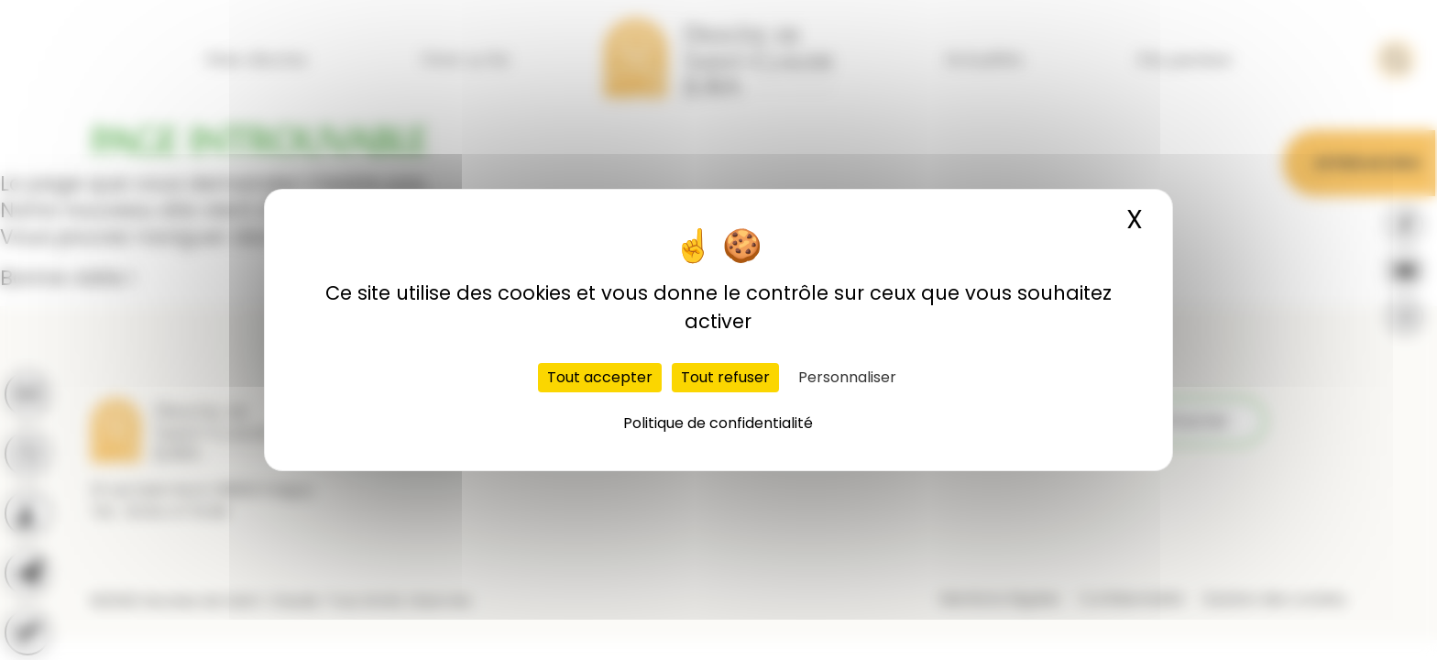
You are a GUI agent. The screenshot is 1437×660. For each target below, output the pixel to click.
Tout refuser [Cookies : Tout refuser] (725, 377)
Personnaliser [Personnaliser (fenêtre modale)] (847, 377)
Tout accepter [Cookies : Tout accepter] (600, 377)
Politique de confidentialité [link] (718, 423)
